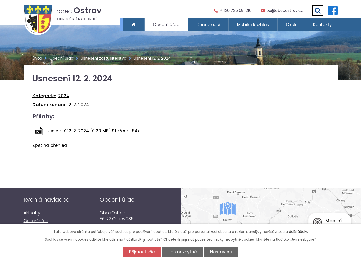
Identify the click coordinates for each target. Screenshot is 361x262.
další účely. (298, 231)
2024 (63, 96)
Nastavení (221, 252)
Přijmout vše (142, 252)
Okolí (291, 25)
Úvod (133, 24)
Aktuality (32, 213)
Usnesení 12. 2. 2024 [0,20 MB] (78, 131)
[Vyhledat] (317, 10)
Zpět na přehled (49, 145)
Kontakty (322, 25)
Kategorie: (44, 96)
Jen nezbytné (182, 252)
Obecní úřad (166, 25)
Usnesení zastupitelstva (103, 58)
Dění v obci (208, 25)
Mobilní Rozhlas (253, 25)
